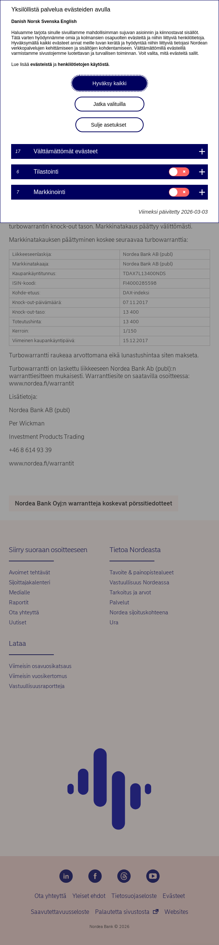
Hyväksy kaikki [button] (109, 83)
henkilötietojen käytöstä (83, 64)
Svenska (50, 21)
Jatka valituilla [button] (109, 104)
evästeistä (41, 64)
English (68, 21)
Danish (18, 21)
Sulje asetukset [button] (108, 125)
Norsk (33, 21)
